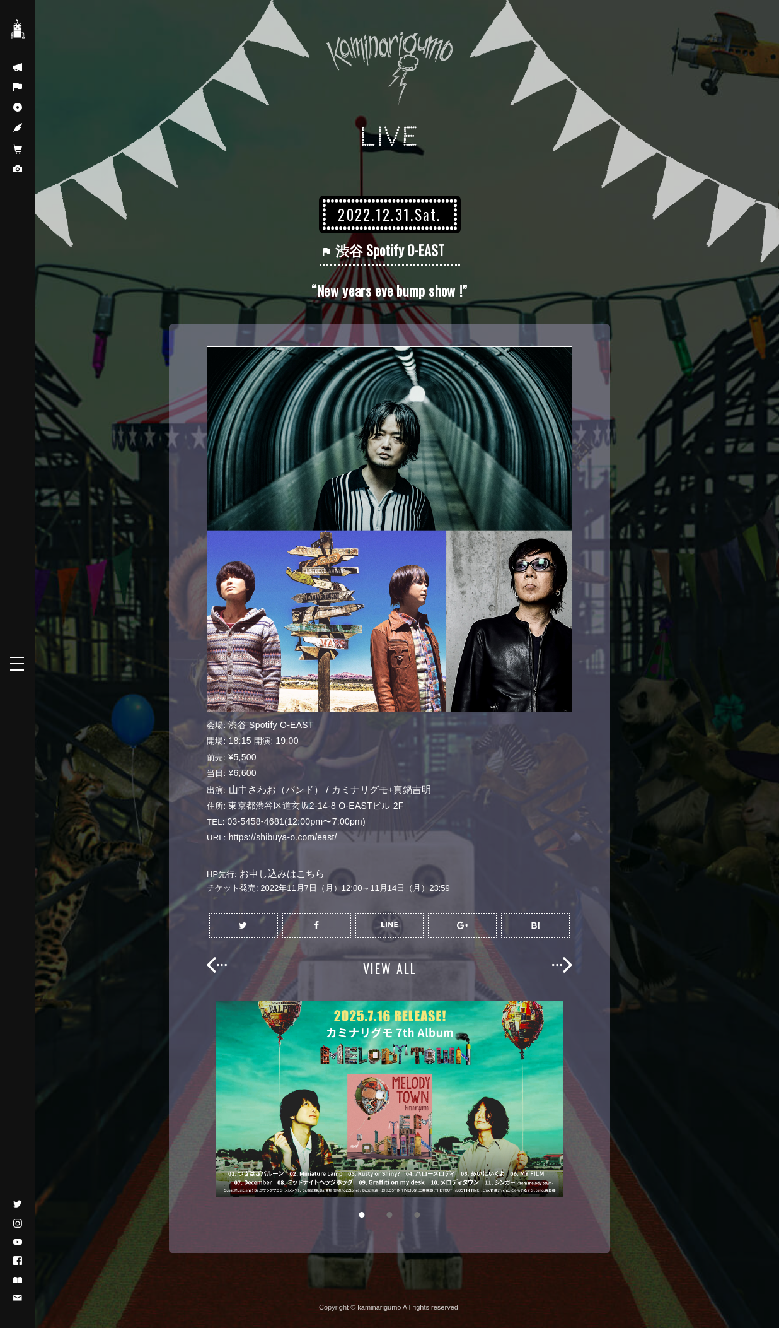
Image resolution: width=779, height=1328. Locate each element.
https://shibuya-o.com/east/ (284, 837)
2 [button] (389, 1214)
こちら (310, 873)
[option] (389, 1099)
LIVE (389, 136)
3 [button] (417, 1214)
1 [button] (361, 1214)
